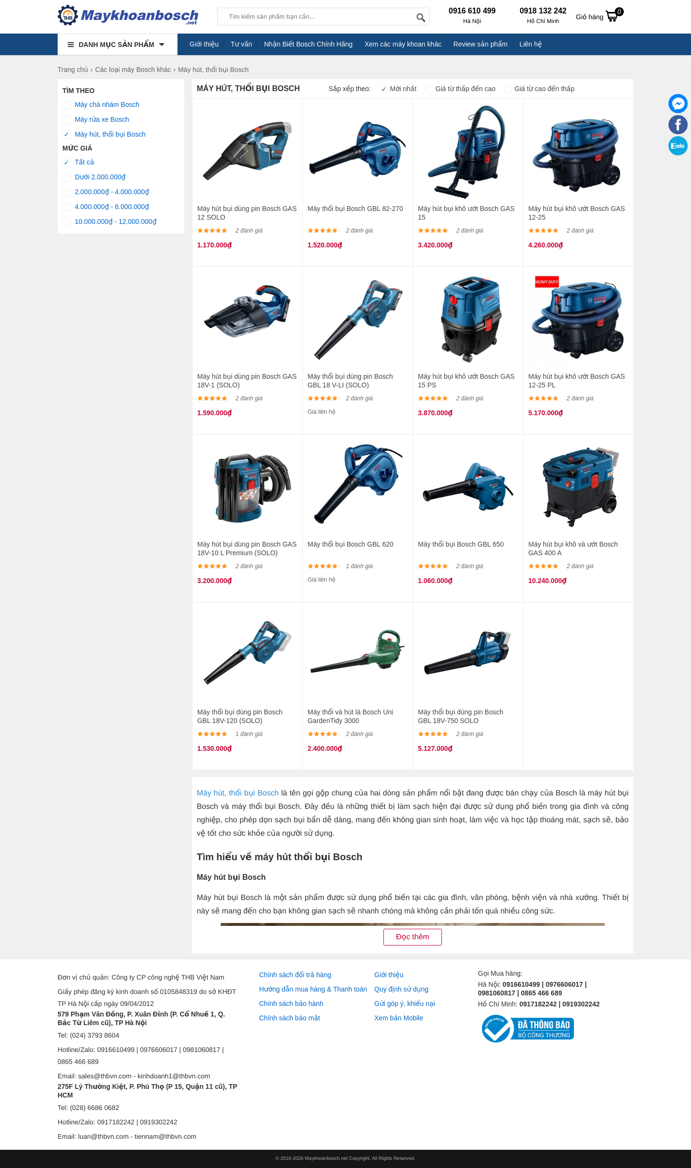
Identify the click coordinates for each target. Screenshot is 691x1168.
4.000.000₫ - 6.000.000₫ (105, 207)
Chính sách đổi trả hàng (295, 975)
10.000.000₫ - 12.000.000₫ (109, 222)
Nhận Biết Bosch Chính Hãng (308, 44)
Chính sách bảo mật (289, 1018)
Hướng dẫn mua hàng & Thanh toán (313, 989)
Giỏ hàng (600, 15)
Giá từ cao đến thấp (539, 89)
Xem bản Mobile (398, 1018)
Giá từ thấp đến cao (461, 89)
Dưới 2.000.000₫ (94, 177)
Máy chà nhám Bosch (101, 105)
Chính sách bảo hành (291, 1003)
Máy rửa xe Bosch (95, 120)
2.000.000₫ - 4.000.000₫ (105, 192)
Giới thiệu (204, 44)
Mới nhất (398, 89)
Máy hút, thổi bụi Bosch (103, 134)
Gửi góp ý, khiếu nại (404, 1003)
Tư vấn (241, 44)
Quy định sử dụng (401, 989)
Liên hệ (531, 44)
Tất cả (78, 162)
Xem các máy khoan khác (403, 44)
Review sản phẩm (480, 44)
